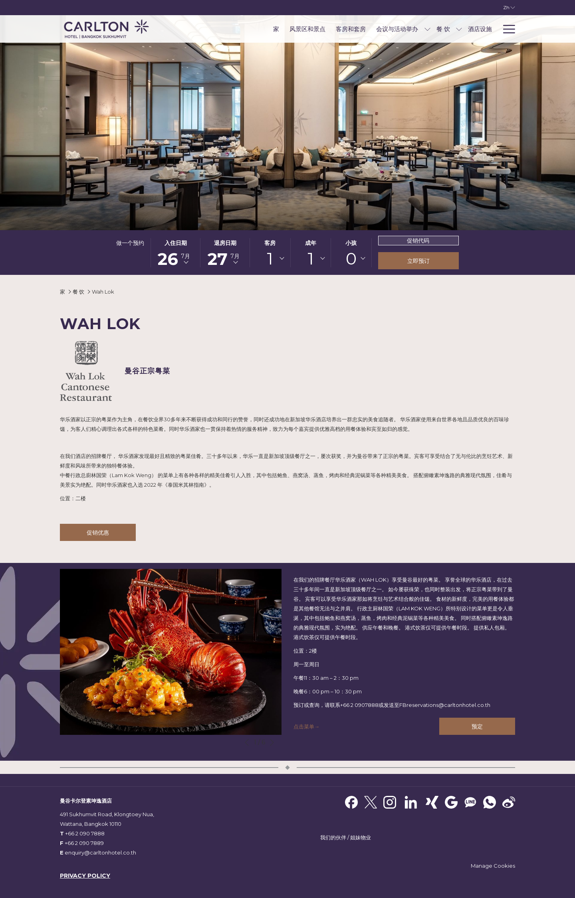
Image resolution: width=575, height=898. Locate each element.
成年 (310, 243)
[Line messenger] (470, 801)
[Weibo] (508, 801)
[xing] (432, 801)
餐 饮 (78, 291)
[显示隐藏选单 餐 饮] (436, 29)
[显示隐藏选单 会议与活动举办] (404, 29)
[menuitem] (253, 29)
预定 (480, 728)
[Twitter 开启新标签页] (370, 801)
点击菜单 (303, 726)
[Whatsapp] (489, 801)
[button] (175, 252)
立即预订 (418, 260)
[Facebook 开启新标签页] (351, 801)
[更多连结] (506, 29)
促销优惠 (98, 532)
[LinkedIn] (410, 801)
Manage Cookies (493, 865)
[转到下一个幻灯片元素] (272, 742)
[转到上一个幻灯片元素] (246, 742)
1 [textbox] (270, 258)
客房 (270, 243)
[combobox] (270, 258)
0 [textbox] (351, 258)
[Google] (451, 801)
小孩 (351, 243)
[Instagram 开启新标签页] (389, 801)
